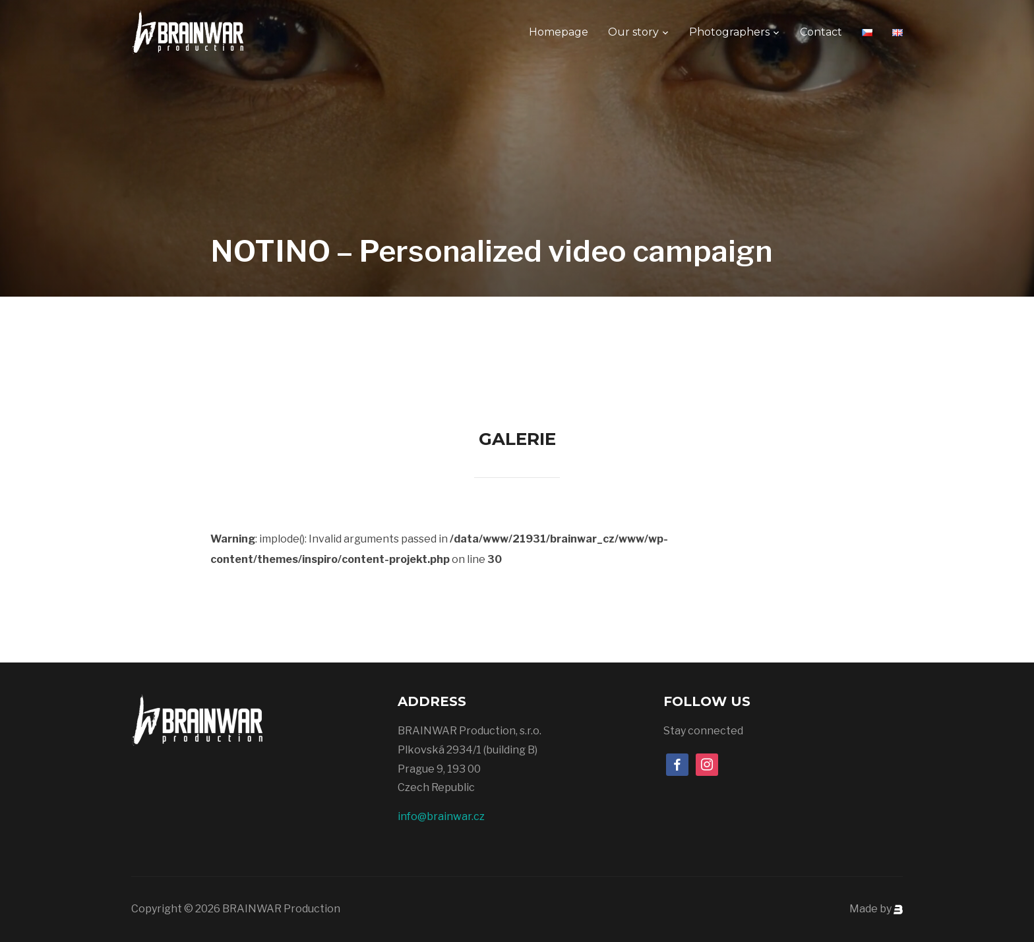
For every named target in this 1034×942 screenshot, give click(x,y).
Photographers (729, 32)
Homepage (558, 32)
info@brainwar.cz (441, 816)
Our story (633, 32)
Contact (821, 32)
